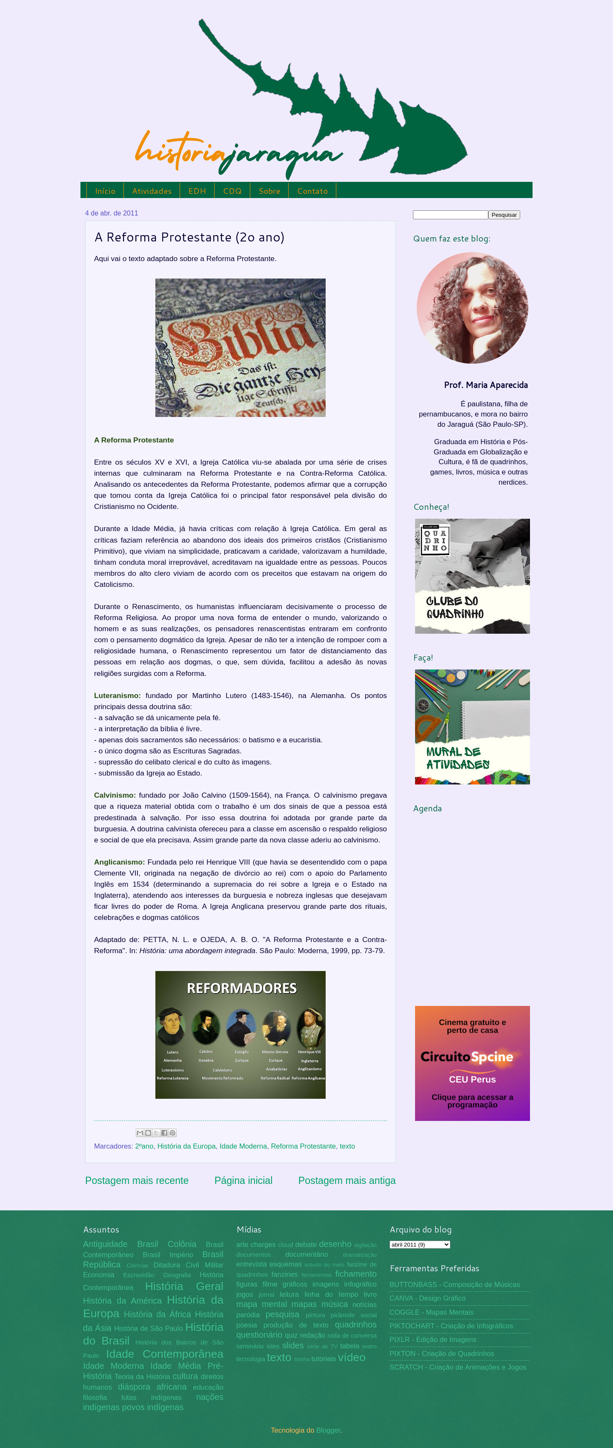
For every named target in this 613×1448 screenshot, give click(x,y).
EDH (197, 190)
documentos (253, 1254)
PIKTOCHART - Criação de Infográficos (451, 1326)
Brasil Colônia (166, 1244)
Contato (312, 190)
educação (208, 1387)
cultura (185, 1376)
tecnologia (250, 1359)
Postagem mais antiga (347, 1180)
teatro (369, 1346)
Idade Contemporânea (164, 1353)
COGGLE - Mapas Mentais (432, 1312)
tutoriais (324, 1359)
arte (242, 1245)
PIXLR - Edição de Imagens (433, 1340)
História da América (122, 1300)
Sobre (269, 190)
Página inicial (244, 1180)
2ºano (144, 1146)
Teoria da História (142, 1377)
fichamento (356, 1273)
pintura (315, 1315)
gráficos (295, 1284)
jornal (266, 1294)
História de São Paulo (148, 1328)
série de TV (322, 1346)
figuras (247, 1284)
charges (263, 1245)
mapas (304, 1304)
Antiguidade (105, 1244)
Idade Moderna (243, 1146)
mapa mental (261, 1304)
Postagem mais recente (137, 1180)
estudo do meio (325, 1264)
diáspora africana (152, 1386)
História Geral (184, 1286)
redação (312, 1335)
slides (293, 1345)
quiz (291, 1335)
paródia (248, 1315)
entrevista (251, 1264)
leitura (289, 1294)
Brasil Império (168, 1255)
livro (370, 1294)
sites (273, 1346)
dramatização (360, 1255)
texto (347, 1146)
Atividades (152, 190)
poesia (246, 1325)
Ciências (137, 1265)
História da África (157, 1314)
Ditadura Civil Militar (188, 1265)
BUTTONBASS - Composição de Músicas (455, 1285)
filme (270, 1284)
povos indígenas (153, 1407)
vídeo (352, 1357)
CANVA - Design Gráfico (428, 1298)
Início (105, 190)
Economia (99, 1275)
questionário (259, 1334)
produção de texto (296, 1325)
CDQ (232, 190)
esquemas (285, 1264)
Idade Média (175, 1365)
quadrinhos (356, 1324)
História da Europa (187, 1146)
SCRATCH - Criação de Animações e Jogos (458, 1367)
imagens (325, 1284)
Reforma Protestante (303, 1146)
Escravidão (139, 1275)
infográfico (360, 1284)
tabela (349, 1346)
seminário (250, 1346)
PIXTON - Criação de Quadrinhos (442, 1354)
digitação (365, 1245)
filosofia (95, 1397)
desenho (335, 1244)
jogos (244, 1294)
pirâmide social (354, 1315)
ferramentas (317, 1275)
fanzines (285, 1274)
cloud (285, 1244)
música (334, 1304)
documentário (306, 1254)
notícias (364, 1305)
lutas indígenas (151, 1397)
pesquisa (283, 1314)
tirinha (302, 1359)
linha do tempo (331, 1294)
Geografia (177, 1275)
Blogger (328, 1430)
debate (306, 1245)
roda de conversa (352, 1335)
